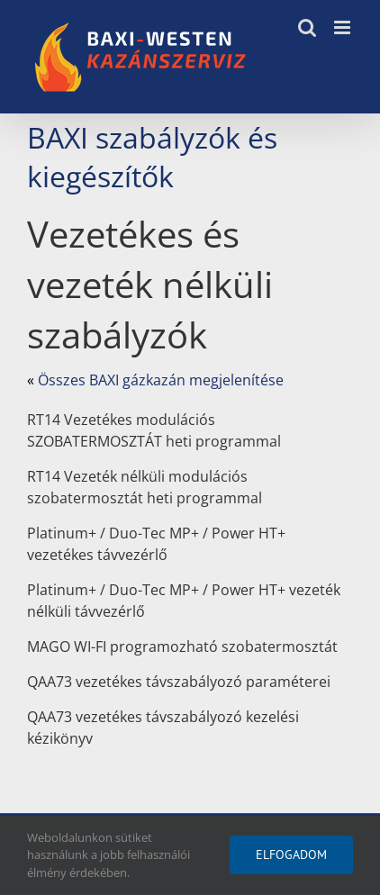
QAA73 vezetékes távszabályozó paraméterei (178, 682)
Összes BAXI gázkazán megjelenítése (161, 380)
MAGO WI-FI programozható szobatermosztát (182, 646)
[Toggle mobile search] (307, 27)
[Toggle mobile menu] (343, 27)
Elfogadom (291, 854)
